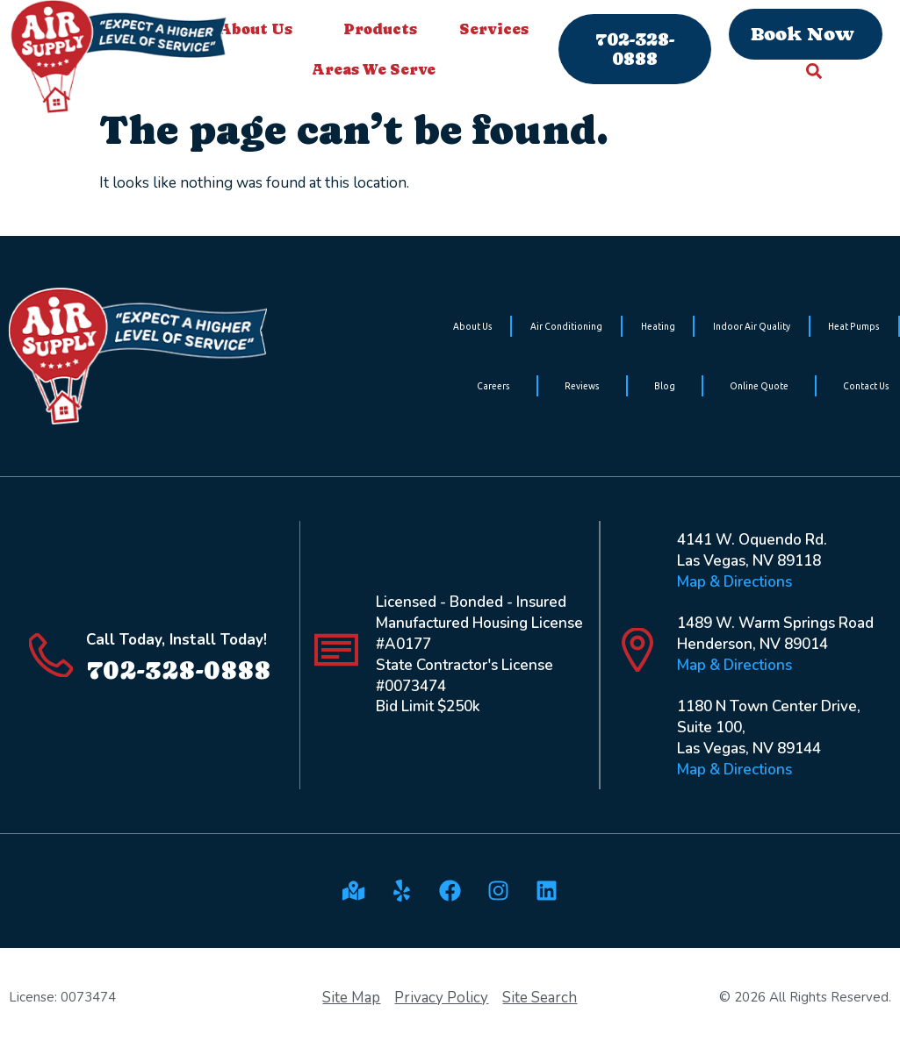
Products (380, 29)
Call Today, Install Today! (176, 640)
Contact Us (866, 386)
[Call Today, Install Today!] (51, 655)
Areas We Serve (378, 69)
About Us (260, 29)
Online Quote (759, 386)
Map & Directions (734, 582)
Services (498, 29)
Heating (658, 326)
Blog (664, 386)
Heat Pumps (854, 326)
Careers (493, 386)
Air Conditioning (566, 326)
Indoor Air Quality (751, 326)
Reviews (582, 386)
